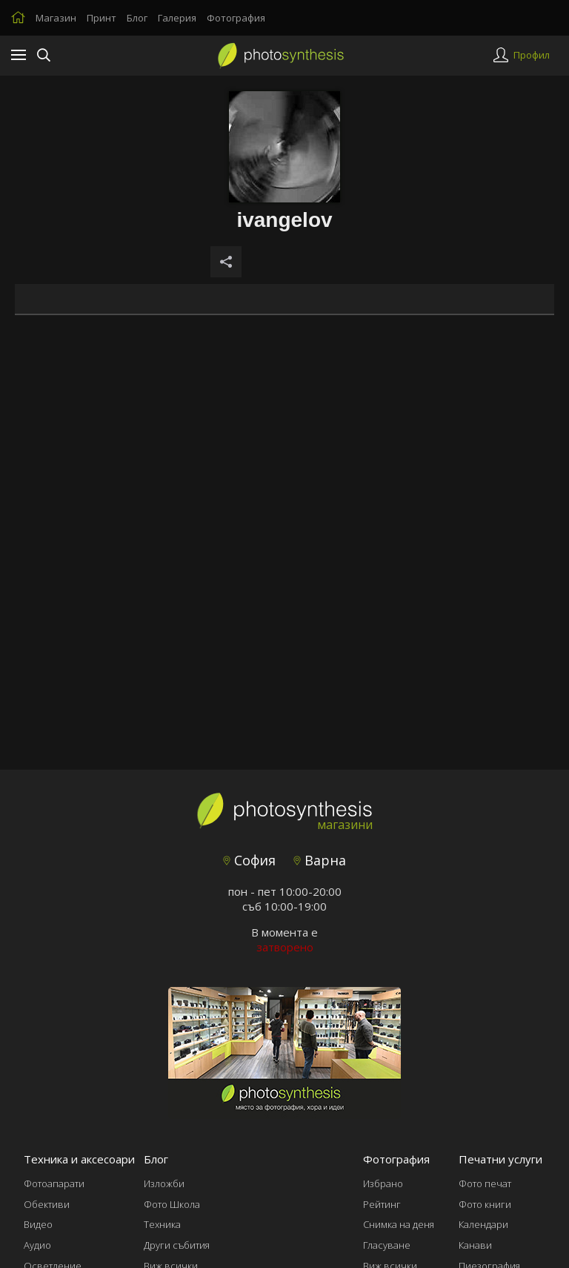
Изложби (164, 1183)
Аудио (37, 1245)
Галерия (177, 17)
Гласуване (386, 1245)
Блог (137, 17)
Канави (475, 1245)
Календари (483, 1224)
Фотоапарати (54, 1183)
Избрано (383, 1183)
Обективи (47, 1204)
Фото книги (485, 1204)
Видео (38, 1224)
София (249, 860)
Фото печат (485, 1183)
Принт (101, 17)
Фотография (236, 17)
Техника (162, 1224)
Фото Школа (172, 1204)
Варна (319, 860)
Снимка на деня (398, 1224)
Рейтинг (382, 1204)
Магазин (56, 17)
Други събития (177, 1245)
